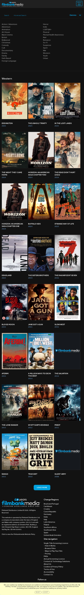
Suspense (47, 45)
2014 (30, 378)
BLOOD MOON (8, 324)
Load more (42, 487)
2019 (30, 278)
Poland (46, 525)
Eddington (7, 123)
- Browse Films (50, 548)
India (46, 517)
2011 (57, 427)
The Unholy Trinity (37, 123)
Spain (46, 532)
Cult (3, 48)
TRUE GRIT (32, 474)
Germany (47, 514)
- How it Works (50, 546)
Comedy (5, 45)
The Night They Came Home (12, 173)
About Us (47, 564)
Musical (46, 32)
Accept (45, 592)
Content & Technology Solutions (57, 561)
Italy (45, 519)
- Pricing (47, 554)
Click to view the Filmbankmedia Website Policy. (18, 534)
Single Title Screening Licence (56, 543)
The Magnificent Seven (66, 275)
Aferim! (5, 374)
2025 (4, 126)
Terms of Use (49, 569)
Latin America (49, 522)
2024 (4, 177)
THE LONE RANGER (10, 425)
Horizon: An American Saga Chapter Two (39, 173)
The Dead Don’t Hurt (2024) (65, 173)
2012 (30, 427)
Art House (6, 32)
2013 (4, 427)
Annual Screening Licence (54, 559)
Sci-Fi (45, 43)
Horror (45, 24)
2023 (57, 226)
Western (46, 53)
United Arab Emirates (52, 535)
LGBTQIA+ (47, 30)
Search (6, 15)
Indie (45, 27)
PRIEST (57, 425)
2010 (30, 477)
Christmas (6, 43)
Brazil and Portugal (51, 504)
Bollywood (6, 40)
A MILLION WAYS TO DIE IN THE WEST (39, 375)
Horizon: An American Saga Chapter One (12, 225)
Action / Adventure (9, 24)
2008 (57, 477)
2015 (4, 327)
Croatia (47, 509)
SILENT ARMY (60, 474)
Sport (45, 48)
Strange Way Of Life (64, 224)
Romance (47, 40)
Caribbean (48, 506)
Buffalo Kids (34, 224)
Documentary (7, 50)
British (4, 37)
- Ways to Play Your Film (53, 551)
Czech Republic (50, 511)
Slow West (60, 324)
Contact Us (48, 574)
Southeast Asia (50, 530)
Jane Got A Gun (35, 324)
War (44, 50)
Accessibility (49, 572)
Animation (6, 30)
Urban (45, 58)
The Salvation (61, 374)
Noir (44, 37)
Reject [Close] (38, 592)
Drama (4, 53)
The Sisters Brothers (38, 275)
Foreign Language (9, 61)
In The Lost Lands (63, 123)
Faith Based (6, 58)
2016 (57, 278)
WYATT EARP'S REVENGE (38, 425)
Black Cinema (7, 35)
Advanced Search (20, 15)
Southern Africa (50, 527)
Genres (76, 15)
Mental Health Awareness (53, 35)
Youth (45, 56)
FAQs (46, 556)
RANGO (5, 474)
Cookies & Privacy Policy (53, 567)
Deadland (7, 275)
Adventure (6, 27)
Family (4, 56)
